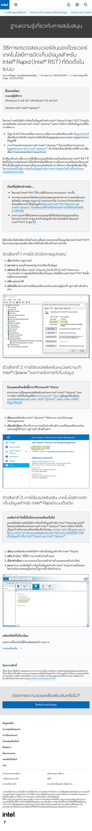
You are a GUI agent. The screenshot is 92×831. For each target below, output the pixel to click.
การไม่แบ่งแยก (10, 735)
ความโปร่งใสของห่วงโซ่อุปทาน (60, 784)
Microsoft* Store (49, 396)
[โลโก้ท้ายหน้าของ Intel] (9, 814)
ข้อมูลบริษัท (8, 723)
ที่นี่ (34, 222)
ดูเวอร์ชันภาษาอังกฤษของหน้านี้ (42, 678)
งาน (4, 765)
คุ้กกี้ (49, 779)
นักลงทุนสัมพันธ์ (11, 741)
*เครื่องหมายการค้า (11, 779)
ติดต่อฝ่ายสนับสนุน (46, 704)
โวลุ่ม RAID (81, 134)
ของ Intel (36, 804)
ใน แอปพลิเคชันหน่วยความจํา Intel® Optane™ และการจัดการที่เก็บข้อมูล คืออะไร (43, 399)
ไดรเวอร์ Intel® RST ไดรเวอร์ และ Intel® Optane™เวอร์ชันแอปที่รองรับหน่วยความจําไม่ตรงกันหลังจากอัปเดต (47, 207)
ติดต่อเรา (7, 747)
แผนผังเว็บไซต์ (10, 759)
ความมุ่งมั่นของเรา (12, 729)
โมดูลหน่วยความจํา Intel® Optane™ (27, 148)
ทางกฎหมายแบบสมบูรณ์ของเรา (71, 799)
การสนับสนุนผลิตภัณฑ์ (15, 13)
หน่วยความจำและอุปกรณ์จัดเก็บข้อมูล (48, 13)
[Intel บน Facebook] (5, 822)
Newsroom (9, 753)
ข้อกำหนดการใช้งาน (55, 774)
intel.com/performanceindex (20, 799)
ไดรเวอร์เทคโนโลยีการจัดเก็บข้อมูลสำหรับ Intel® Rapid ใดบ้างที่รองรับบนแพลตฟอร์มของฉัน (43, 170)
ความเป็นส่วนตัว (9, 784)
